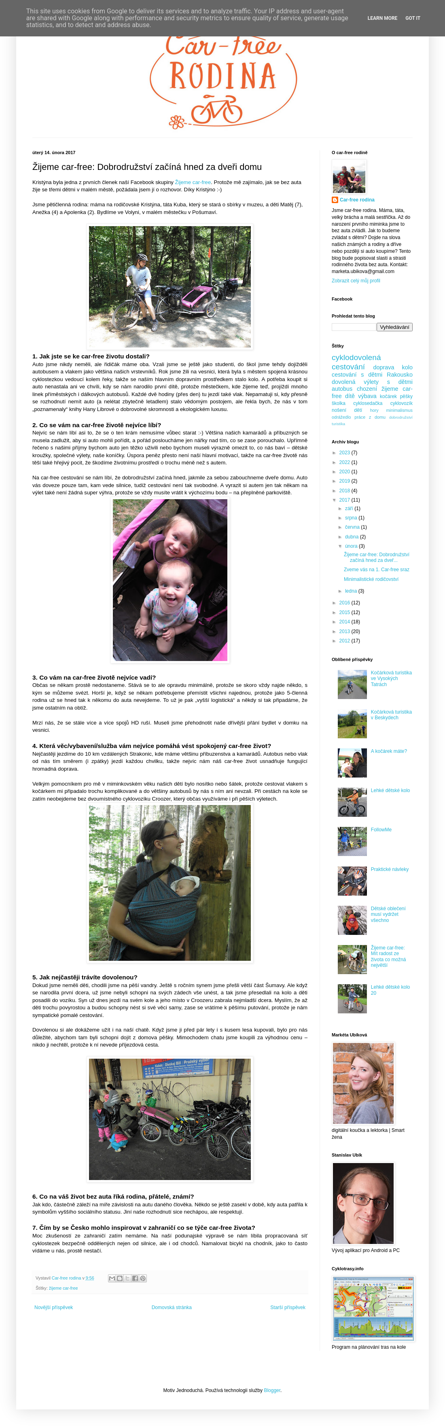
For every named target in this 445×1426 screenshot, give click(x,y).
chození (367, 389)
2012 (345, 641)
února (352, 546)
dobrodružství (401, 417)
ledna (351, 591)
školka (338, 403)
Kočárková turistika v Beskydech (391, 714)
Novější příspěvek (53, 1307)
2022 (345, 462)
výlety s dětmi (388, 382)
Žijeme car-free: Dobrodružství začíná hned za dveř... (376, 557)
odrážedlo (341, 417)
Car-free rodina (357, 200)
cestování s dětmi (357, 374)
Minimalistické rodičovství (371, 579)
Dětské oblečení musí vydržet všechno (388, 914)
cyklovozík (401, 403)
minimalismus (399, 410)
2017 (345, 500)
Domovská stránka (172, 1307)
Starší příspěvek (287, 1307)
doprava (383, 367)
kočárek (388, 396)
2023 (345, 453)
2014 (345, 622)
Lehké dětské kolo (390, 790)
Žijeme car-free (193, 182)
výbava (367, 396)
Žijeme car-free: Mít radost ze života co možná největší (388, 956)
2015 (345, 612)
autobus (342, 389)
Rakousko (400, 374)
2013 (345, 631)
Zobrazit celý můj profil (356, 281)
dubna (352, 537)
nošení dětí (347, 410)
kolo (407, 367)
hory (374, 410)
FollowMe (381, 830)
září (349, 508)
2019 (345, 481)
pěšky (406, 396)
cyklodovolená (356, 357)
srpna (351, 518)
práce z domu (370, 417)
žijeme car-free (63, 1288)
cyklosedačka (367, 403)
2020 (345, 472)
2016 (345, 603)
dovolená (343, 382)
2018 (345, 491)
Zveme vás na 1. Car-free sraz (376, 569)
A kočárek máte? (389, 751)
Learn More (383, 18)
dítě (350, 396)
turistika (338, 424)
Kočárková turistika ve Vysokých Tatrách (391, 678)
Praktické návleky (390, 869)
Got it (412, 18)
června (353, 527)
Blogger (272, 1390)
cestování (348, 366)
